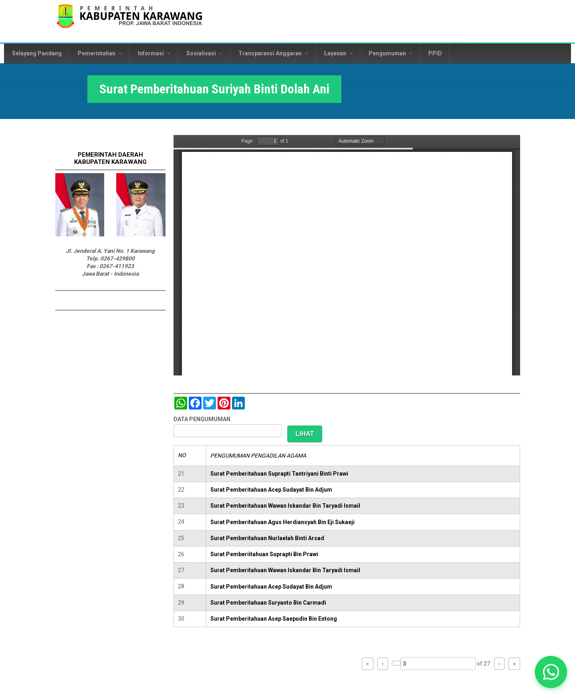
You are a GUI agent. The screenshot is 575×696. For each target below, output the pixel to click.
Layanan (338, 53)
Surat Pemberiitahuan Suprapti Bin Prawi (264, 554)
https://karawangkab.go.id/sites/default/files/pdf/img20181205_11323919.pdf (347, 255)
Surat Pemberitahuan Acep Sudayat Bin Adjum (271, 489)
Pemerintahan (100, 53)
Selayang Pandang (37, 53)
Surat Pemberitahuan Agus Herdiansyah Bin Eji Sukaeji (282, 522)
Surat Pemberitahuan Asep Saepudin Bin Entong (273, 618)
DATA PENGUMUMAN (202, 419)
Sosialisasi (204, 53)
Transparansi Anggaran (273, 53)
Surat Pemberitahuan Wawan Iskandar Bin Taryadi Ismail (285, 505)
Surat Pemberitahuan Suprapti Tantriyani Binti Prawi (279, 473)
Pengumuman (390, 53)
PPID (435, 53)
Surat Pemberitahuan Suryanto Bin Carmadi (268, 602)
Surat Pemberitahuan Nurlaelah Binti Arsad (267, 538)
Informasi (154, 53)
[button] (551, 672)
